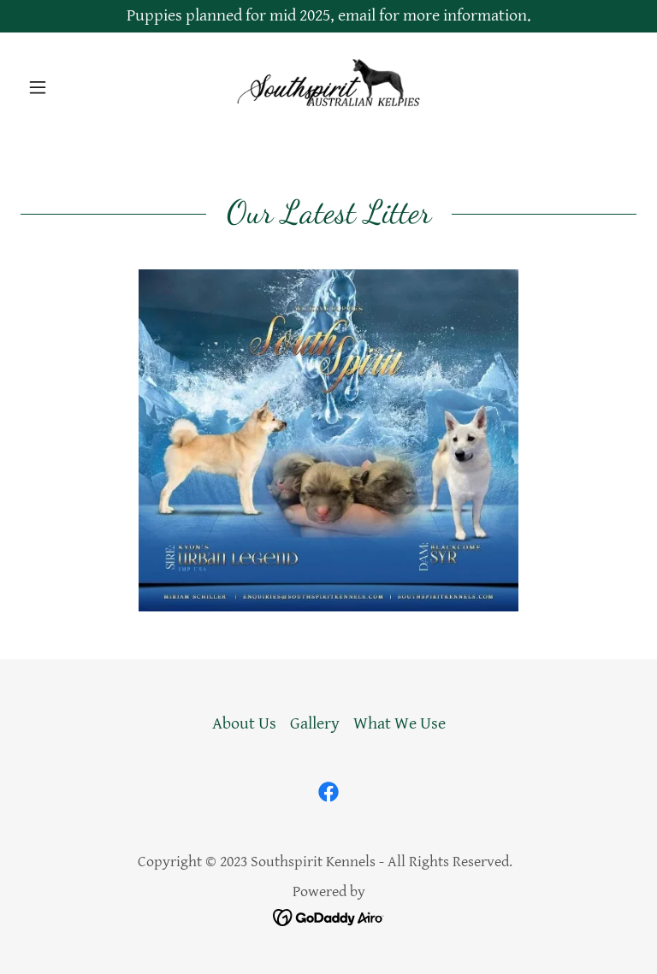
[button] (67, 87)
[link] (328, 87)
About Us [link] (244, 724)
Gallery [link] (315, 724)
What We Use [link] (399, 724)
